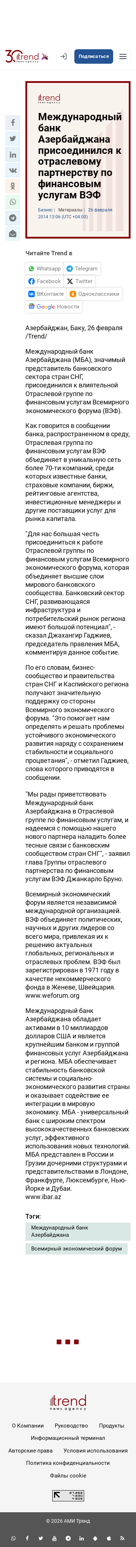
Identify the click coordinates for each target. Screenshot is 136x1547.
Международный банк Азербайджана (59, 1231)
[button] (13, 122)
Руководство (71, 1425)
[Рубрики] (123, 56)
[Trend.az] (27, 56)
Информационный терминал (68, 1438)
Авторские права (30, 1450)
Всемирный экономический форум (76, 1248)
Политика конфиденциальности (68, 1463)
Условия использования (95, 1450)
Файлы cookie (68, 1475)
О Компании (28, 1425)
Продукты (111, 1425)
